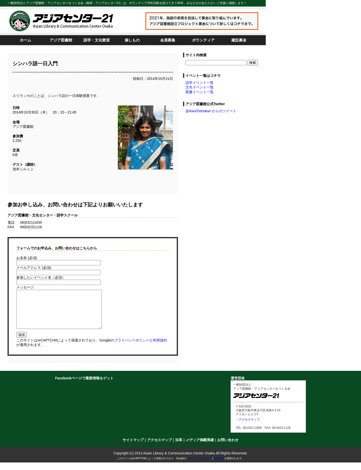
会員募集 (167, 40)
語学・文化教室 (96, 40)
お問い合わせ (227, 447)
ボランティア (203, 40)
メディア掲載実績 (200, 447)
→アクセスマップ (248, 427)
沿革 (178, 447)
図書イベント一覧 (200, 92)
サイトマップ (133, 447)
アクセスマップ (159, 447)
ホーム (25, 40)
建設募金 (238, 40)
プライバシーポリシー (131, 348)
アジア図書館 (61, 40)
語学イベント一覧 (200, 83)
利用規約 (160, 348)
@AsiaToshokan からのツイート (211, 111)
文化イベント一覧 (200, 87)
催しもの (132, 40)
